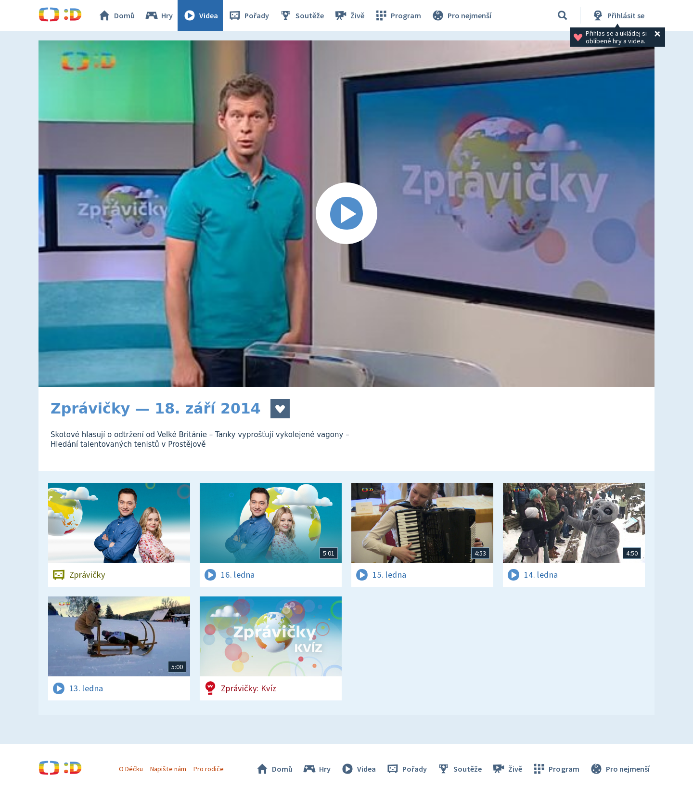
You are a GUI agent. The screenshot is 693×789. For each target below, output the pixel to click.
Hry (158, 15)
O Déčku (131, 768)
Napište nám (168, 768)
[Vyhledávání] (562, 15)
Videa (200, 15)
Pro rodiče (208, 768)
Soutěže (301, 15)
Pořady (248, 15)
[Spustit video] (346, 213)
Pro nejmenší (461, 15)
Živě (349, 15)
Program (397, 15)
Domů (116, 15)
